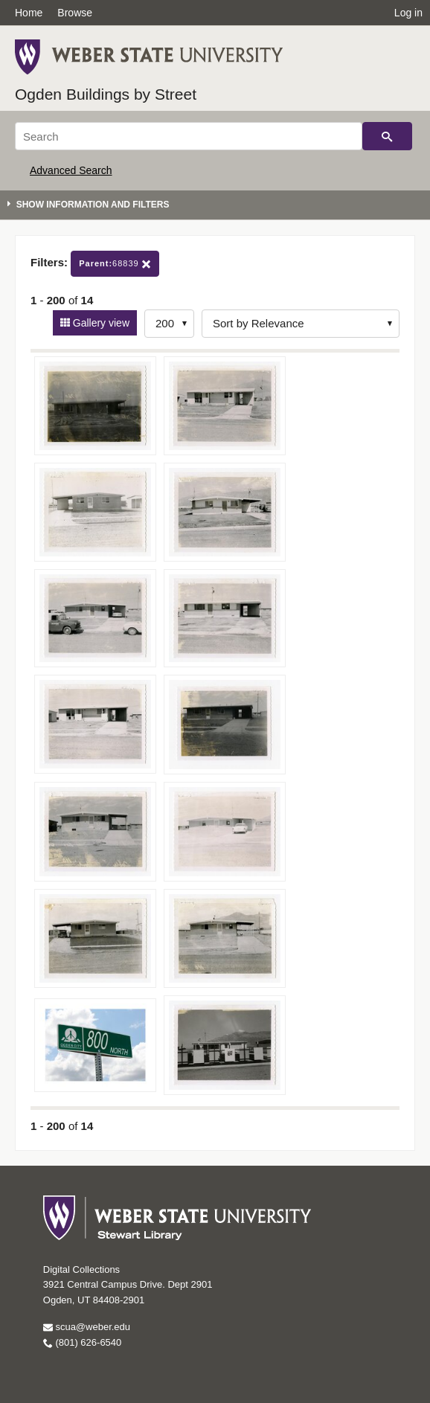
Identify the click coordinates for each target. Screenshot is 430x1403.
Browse (74, 13)
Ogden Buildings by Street (105, 94)
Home (28, 13)
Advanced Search (71, 170)
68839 (115, 264)
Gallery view (99, 323)
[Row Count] (169, 323)
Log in (408, 13)
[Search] (188, 136)
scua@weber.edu (86, 1326)
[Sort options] (300, 323)
